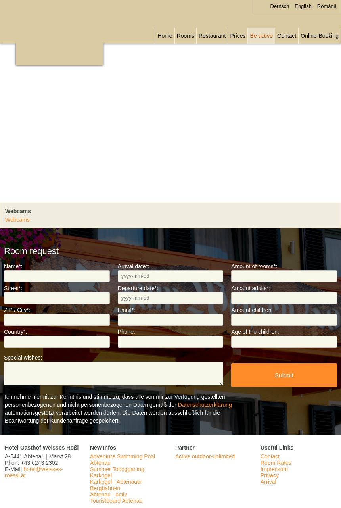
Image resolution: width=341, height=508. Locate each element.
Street (13, 288)
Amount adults (250, 288)
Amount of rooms (254, 266)
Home (164, 36)
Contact (286, 36)
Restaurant (212, 36)
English (303, 6)
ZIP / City (17, 310)
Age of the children (255, 332)
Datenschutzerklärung (205, 405)
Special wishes (23, 357)
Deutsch (279, 6)
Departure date (138, 288)
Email (126, 310)
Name (13, 266)
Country (15, 332)
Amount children (252, 310)
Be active (261, 36)
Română (327, 6)
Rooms (185, 36)
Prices (238, 36)
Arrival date (133, 266)
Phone (126, 332)
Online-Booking (320, 36)
